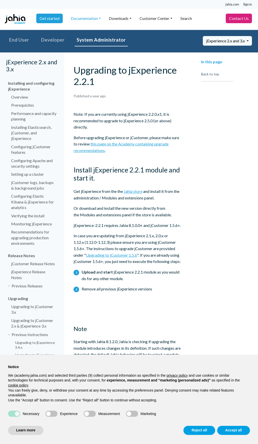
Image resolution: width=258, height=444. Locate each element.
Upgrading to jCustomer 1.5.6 (111, 255)
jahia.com (232, 4)
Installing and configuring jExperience (31, 86)
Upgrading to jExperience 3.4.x (35, 345)
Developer (52, 40)
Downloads (118, 18)
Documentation (84, 18)
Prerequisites (22, 105)
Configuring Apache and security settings (32, 163)
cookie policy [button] (18, 385)
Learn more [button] (25, 430)
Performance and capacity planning (33, 116)
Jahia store (133, 191)
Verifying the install (27, 215)
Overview (19, 97)
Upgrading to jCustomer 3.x (32, 309)
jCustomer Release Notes (33, 263)
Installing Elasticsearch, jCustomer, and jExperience (31, 133)
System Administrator (101, 40)
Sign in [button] (247, 4)
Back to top (210, 74)
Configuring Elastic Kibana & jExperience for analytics (32, 202)
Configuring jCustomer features (31, 149)
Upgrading (18, 298)
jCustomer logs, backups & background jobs (32, 185)
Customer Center (154, 18)
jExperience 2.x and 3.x (226, 40)
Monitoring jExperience (31, 223)
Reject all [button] (199, 430)
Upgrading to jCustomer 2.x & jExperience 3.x (32, 323)
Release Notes (21, 255)
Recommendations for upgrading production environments (30, 237)
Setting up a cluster (27, 174)
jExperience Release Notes (28, 274)
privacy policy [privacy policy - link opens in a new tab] (177, 375)
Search (186, 18)
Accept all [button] (233, 430)
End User (19, 40)
